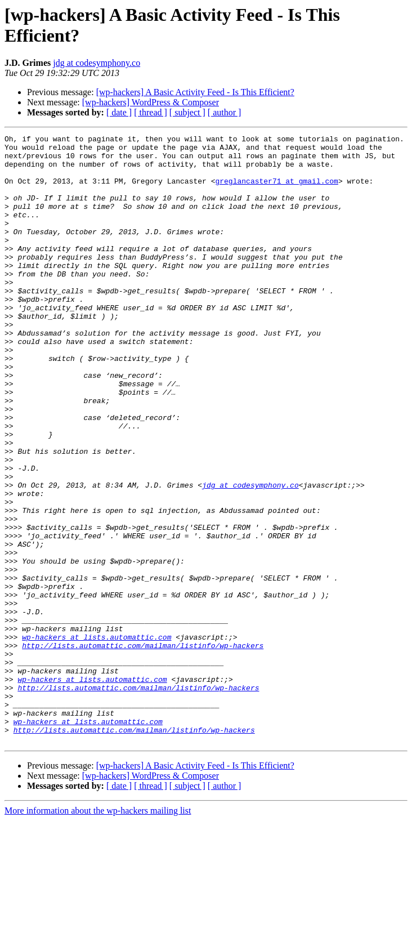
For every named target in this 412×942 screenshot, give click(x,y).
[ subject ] (187, 112)
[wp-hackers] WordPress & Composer (150, 102)
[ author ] (224, 112)
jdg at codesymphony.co (96, 63)
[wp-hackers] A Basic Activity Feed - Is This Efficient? (195, 92)
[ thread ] (150, 112)
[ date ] (119, 112)
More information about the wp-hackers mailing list (98, 932)
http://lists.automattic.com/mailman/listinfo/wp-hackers (142, 748)
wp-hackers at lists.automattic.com (96, 738)
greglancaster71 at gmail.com (276, 191)
